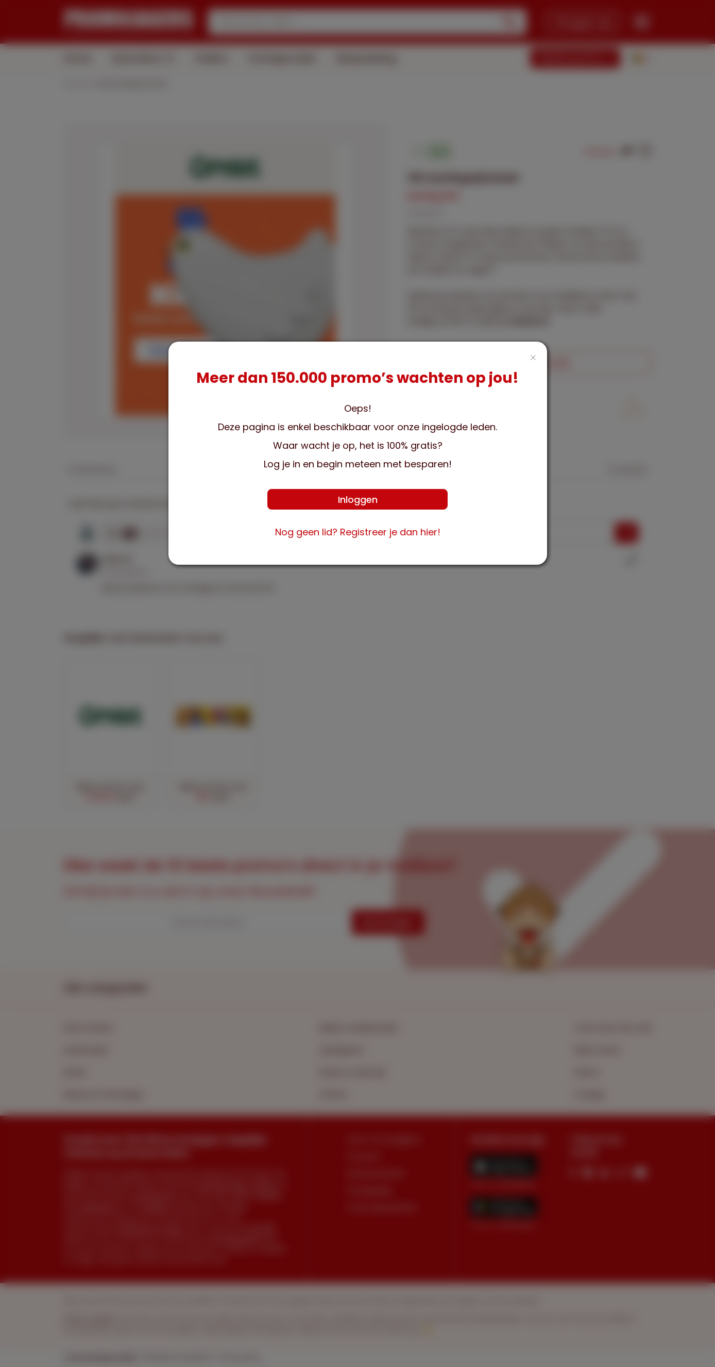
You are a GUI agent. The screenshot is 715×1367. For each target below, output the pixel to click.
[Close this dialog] (533, 359)
